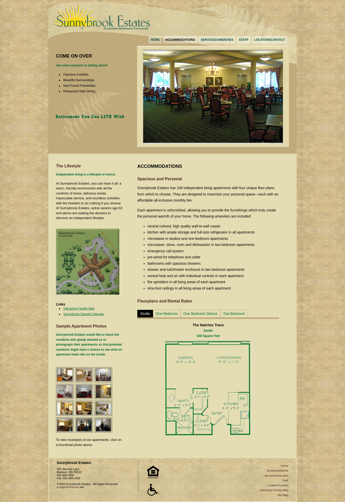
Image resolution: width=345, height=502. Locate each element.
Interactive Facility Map (78, 308)
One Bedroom (167, 314)
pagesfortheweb (69, 487)
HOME (155, 40)
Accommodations (277, 470)
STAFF (243, 40)
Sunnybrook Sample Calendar (83, 314)
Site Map (282, 495)
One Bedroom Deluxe (200, 314)
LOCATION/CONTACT (269, 40)
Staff (285, 480)
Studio (145, 314)
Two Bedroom (234, 314)
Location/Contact (277, 485)
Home (284, 465)
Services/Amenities (276, 475)
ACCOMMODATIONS (180, 40)
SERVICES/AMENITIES (217, 40)
